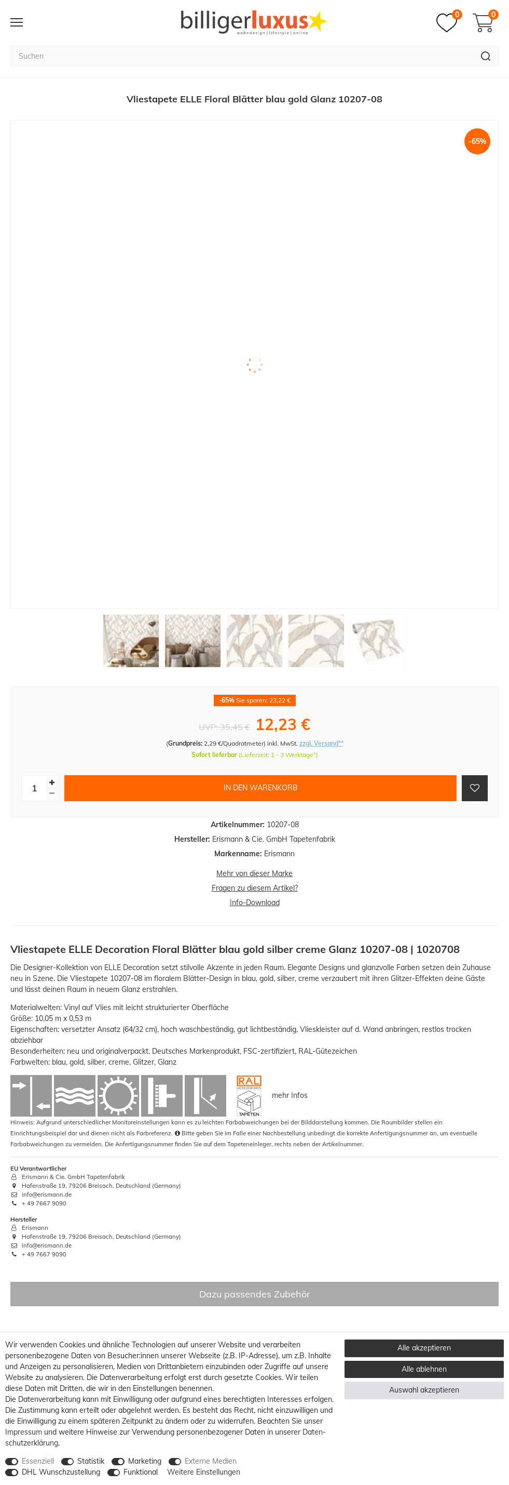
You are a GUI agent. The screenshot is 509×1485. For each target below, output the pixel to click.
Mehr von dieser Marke (254, 873)
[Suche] (486, 56)
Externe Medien (211, 1461)
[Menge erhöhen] (52, 782)
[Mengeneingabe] (34, 788)
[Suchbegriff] (241, 56)
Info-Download (255, 902)
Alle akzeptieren (424, 1348)
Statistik (90, 1461)
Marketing (144, 1461)
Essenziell (38, 1461)
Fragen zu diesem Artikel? (255, 888)
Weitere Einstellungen (203, 1472)
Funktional (140, 1472)
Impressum (23, 1432)
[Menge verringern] (52, 793)
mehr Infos (290, 1094)
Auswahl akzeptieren (424, 1390)
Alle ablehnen (424, 1369)
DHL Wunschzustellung (61, 1472)
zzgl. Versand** (321, 743)
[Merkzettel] (449, 23)
